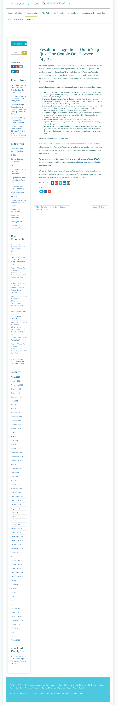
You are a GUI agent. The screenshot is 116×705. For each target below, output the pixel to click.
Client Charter (69, 685)
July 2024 (14, 401)
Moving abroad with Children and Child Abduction (18, 202)
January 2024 (16, 421)
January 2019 (16, 532)
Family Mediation (17, 192)
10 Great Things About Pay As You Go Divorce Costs (17, 361)
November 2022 (17, 429)
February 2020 (16, 488)
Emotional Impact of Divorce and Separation (18, 171)
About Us (18, 13)
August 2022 (15, 437)
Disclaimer (92, 685)
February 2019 (16, 528)
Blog (9, 19)
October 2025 (16, 389)
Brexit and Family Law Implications (17, 150)
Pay (77, 685)
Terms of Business (49, 688)
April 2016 (14, 636)
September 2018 (17, 548)
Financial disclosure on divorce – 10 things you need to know (18, 260)
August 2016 (15, 624)
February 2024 (16, 417)
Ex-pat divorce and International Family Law (18, 180)
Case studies (18, 19)
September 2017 (17, 584)
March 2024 (15, 413)
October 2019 (16, 504)
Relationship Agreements (15, 210)
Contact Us (101, 13)
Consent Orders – (98, 207)
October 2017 (16, 580)
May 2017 (14, 600)
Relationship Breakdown (15, 216)
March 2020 (15, 484)
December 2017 (17, 572)
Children (14, 155)
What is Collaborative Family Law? (19, 339)
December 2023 (17, 425)
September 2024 (17, 397)
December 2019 (17, 496)
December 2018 (17, 536)
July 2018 (14, 552)
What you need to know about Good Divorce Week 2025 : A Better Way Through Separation (18, 131)
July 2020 (14, 477)
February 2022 (16, 453)
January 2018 (16, 568)
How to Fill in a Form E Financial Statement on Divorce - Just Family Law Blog (19, 348)
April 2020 (14, 480)
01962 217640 (18, 685)
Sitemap (83, 685)
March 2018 (15, 560)
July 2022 (14, 441)
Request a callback (20, 43)
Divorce (14, 165)
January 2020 (16, 492)
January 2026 (16, 381)
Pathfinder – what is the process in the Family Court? (18, 98)
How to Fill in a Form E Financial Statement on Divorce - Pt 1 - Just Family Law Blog (19, 327)
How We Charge (72, 13)
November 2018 (17, 540)
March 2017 (15, 608)
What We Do (46, 13)
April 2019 (14, 520)
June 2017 (14, 596)
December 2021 (17, 457)
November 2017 (17, 576)
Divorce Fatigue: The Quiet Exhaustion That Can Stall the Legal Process (18, 88)
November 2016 (17, 616)
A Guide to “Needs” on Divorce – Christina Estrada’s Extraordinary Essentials (18, 287)
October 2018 (16, 544)
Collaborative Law (31, 13)
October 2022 (16, 433)
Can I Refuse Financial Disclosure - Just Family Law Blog (18, 247)
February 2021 (16, 469)
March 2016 (15, 640)
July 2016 (14, 628)
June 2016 (14, 632)
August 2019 (15, 508)
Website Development (70, 693)
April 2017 (14, 604)
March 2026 (15, 377)
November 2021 (17, 461)
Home (10, 13)
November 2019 (17, 500)
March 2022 (15, 449)
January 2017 (16, 612)
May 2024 (14, 405)
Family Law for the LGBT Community (18, 187)
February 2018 (16, 564)
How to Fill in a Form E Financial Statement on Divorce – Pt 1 (18, 314)
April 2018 (14, 556)
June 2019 (14, 516)
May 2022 (14, 445)
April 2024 (14, 409)
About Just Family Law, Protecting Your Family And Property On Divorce (19, 659)
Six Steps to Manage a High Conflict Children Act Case (18, 120)
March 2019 (15, 524)
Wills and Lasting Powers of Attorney (18, 226)
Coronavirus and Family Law (17, 160)
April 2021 (14, 465)
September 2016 (17, 620)
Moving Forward (88, 13)
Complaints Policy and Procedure (28, 688)
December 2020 (17, 473)
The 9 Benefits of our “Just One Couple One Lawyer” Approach (51, 208)
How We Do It (58, 13)
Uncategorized (16, 221)
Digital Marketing (64, 688)
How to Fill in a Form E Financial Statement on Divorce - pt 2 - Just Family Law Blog (19, 272)
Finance (14, 196)
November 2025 (17, 385)
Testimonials (30, 19)
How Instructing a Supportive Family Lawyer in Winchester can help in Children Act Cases (19, 109)
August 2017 (15, 588)
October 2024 (16, 393)
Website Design (53, 693)
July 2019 (14, 512)
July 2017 (14, 592)
